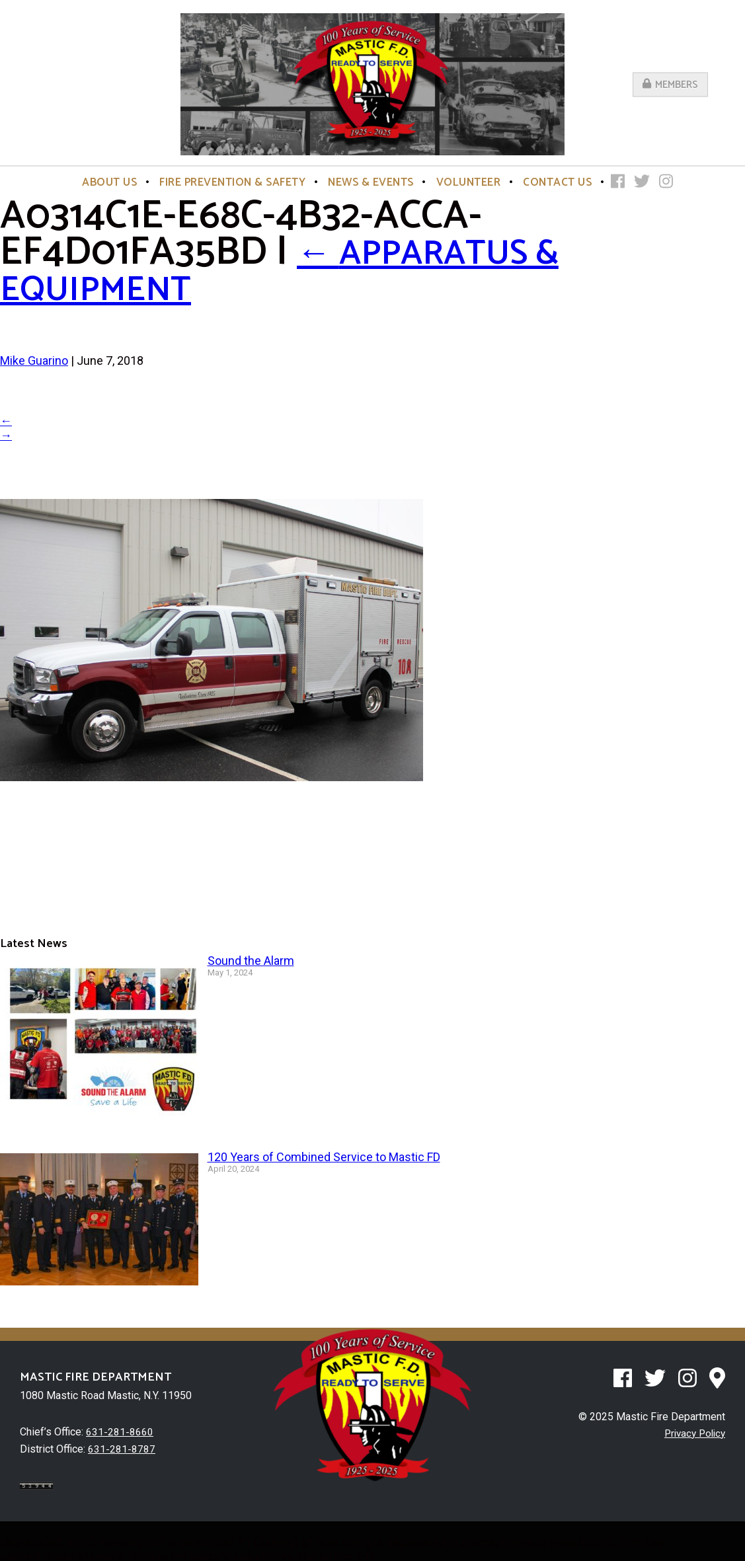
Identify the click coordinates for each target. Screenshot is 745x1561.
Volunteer (468, 182)
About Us (109, 182)
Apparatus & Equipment (301, 270)
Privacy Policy (692, 1433)
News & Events (371, 182)
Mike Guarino (34, 360)
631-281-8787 (121, 1448)
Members (670, 84)
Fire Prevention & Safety (232, 182)
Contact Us (557, 182)
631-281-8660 (119, 1432)
